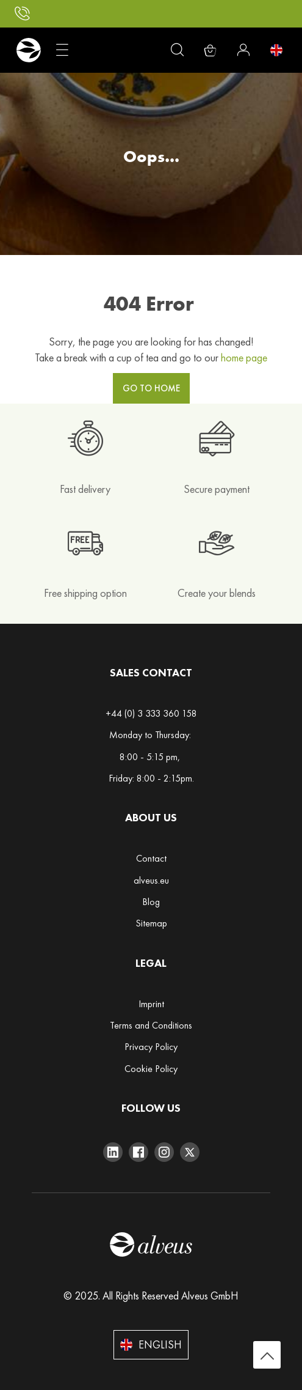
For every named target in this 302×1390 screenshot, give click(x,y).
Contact (151, 858)
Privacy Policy (151, 1046)
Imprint (151, 1003)
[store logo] (28, 50)
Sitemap (151, 923)
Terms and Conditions (151, 1025)
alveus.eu (151, 880)
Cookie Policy (151, 1068)
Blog (151, 901)
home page (244, 357)
